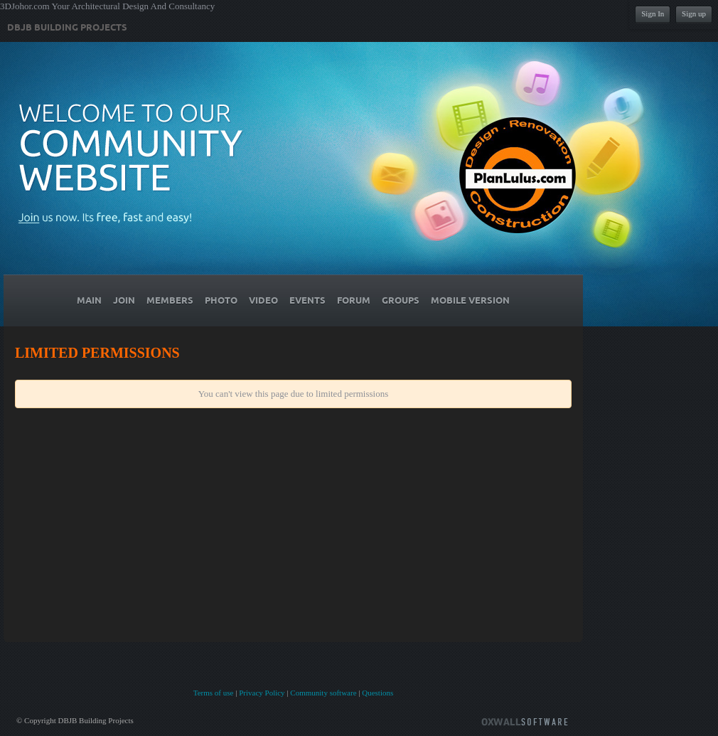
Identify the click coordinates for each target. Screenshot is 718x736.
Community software (323, 692)
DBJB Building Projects (67, 27)
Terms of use (213, 692)
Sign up (694, 13)
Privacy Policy (261, 692)
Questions (377, 692)
